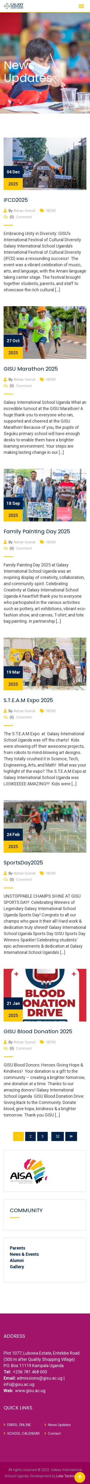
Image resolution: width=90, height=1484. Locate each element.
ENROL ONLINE (19, 1425)
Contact (54, 1433)
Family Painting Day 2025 (37, 531)
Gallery (17, 1266)
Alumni (17, 1260)
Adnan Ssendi (24, 211)
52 (58, 1136)
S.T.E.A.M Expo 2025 (28, 700)
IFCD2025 (16, 200)
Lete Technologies (70, 1476)
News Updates (59, 1425)
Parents (17, 1247)
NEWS (51, 211)
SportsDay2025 (23, 862)
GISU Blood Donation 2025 (38, 1031)
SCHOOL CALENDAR (23, 1433)
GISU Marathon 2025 (31, 369)
